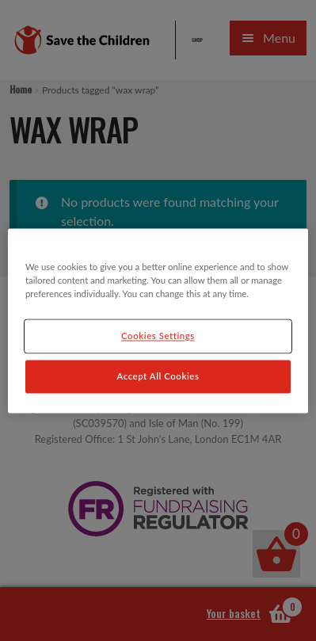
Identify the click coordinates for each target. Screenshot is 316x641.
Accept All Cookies (158, 376)
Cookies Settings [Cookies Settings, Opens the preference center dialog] (158, 335)
